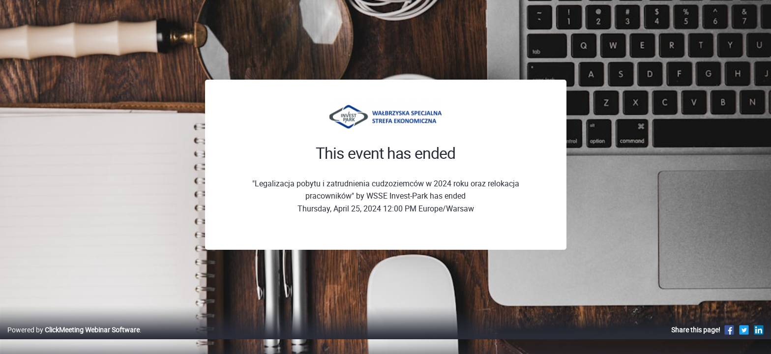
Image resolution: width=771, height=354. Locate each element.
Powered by (73, 340)
